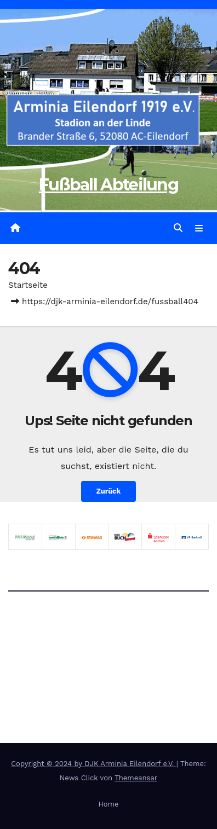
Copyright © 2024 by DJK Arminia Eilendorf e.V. (93, 764)
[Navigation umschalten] (199, 228)
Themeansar (136, 778)
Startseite (28, 285)
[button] (178, 228)
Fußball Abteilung (108, 185)
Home (108, 804)
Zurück (108, 491)
